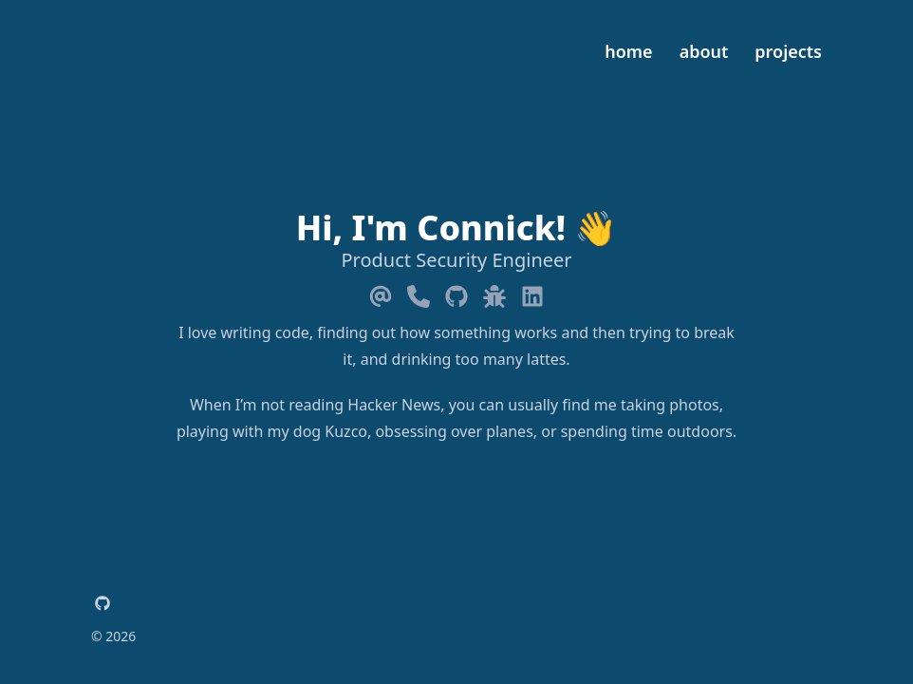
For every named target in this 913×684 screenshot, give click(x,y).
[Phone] (419, 292)
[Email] (381, 292)
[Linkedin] (532, 292)
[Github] (456, 292)
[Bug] (494, 292)
